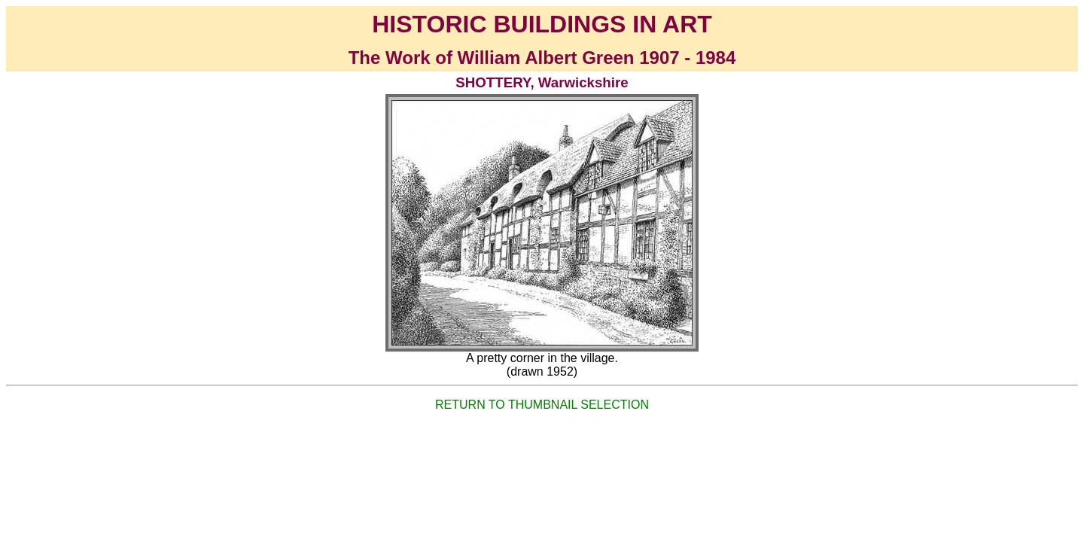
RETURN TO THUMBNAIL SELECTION (542, 404)
